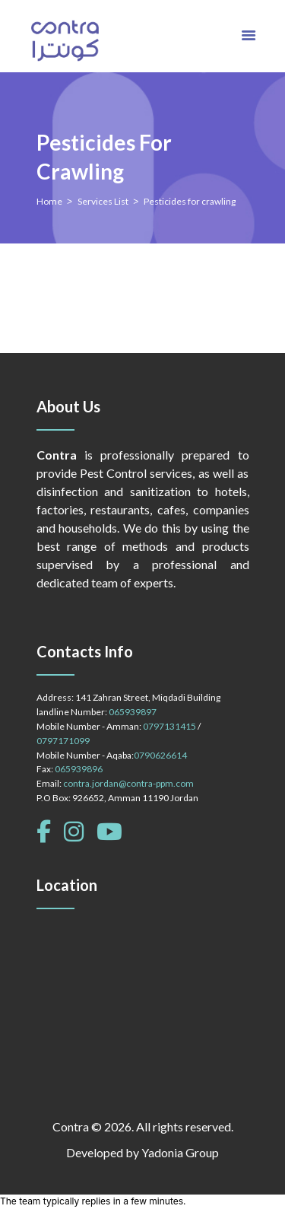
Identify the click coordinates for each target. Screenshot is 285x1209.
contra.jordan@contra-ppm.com (128, 783)
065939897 (133, 711)
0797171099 (63, 740)
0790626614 (160, 755)
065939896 (79, 769)
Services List (103, 201)
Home (49, 201)
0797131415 (169, 726)
